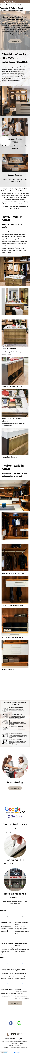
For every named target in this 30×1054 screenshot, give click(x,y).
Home (1, 5)
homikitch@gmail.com (16, 1045)
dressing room (19, 10)
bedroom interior (12, 10)
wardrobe (5, 10)
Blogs (2, 957)
